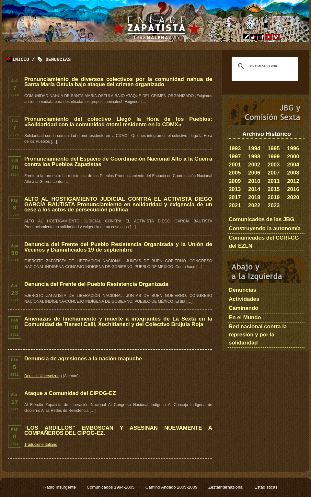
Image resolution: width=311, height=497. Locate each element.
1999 (274, 156)
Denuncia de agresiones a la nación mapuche (83, 359)
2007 (274, 173)
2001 (235, 165)
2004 (293, 165)
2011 (274, 181)
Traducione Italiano (40, 444)
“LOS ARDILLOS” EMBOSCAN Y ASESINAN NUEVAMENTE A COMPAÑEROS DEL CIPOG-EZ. (118, 430)
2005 (235, 173)
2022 (254, 205)
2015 (274, 189)
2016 (293, 189)
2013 (235, 189)
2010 (254, 181)
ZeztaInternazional (226, 487)
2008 (293, 173)
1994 (254, 148)
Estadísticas (265, 487)
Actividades (244, 299)
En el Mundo (245, 317)
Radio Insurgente (60, 487)
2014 (254, 189)
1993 (235, 148)
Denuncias (58, 60)
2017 (235, 197)
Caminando (243, 308)
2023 (274, 205)
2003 (274, 165)
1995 (274, 148)
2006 (254, 173)
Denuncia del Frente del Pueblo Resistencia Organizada (96, 284)
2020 (293, 197)
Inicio (20, 60)
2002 (254, 165)
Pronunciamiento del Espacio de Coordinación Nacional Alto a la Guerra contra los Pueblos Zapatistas (118, 161)
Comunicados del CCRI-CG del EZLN (264, 242)
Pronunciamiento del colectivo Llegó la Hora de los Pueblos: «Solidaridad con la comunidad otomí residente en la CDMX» (118, 122)
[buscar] (264, 66)
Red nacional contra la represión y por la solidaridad (258, 334)
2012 (293, 181)
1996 (293, 148)
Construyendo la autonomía (265, 228)
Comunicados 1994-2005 (111, 487)
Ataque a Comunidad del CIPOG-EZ (70, 393)
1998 (254, 156)
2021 (235, 205)
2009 (235, 181)
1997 (235, 156)
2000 (293, 156)
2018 (254, 197)
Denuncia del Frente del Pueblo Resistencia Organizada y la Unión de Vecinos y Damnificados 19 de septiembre (118, 247)
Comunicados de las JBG (261, 219)
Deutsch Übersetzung (43, 376)
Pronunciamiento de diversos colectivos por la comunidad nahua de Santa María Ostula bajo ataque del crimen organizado (118, 82)
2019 (274, 197)
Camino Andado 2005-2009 (172, 487)
